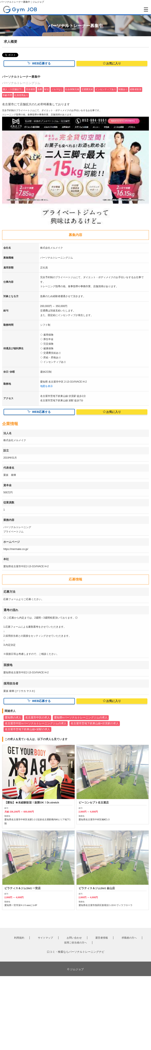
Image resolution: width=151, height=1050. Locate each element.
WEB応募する (39, 63)
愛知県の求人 (13, 717)
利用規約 (19, 937)
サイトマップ (45, 937)
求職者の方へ (129, 937)
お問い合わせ (74, 937)
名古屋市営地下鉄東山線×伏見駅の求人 (95, 723)
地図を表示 (46, 386)
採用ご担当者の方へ (75, 942)
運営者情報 (101, 937)
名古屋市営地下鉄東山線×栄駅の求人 (27, 729)
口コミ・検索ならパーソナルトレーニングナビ (75, 951)
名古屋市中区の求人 (37, 717)
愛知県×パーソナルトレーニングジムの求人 (80, 717)
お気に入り (112, 63)
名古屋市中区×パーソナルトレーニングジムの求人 (35, 723)
